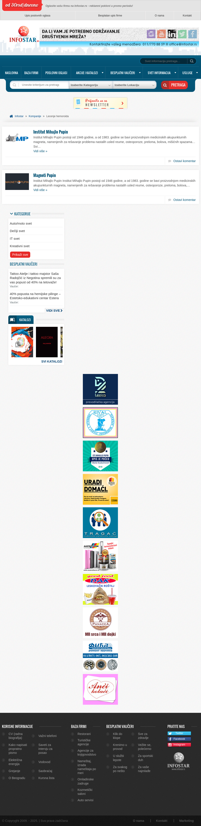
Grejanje (14, 771)
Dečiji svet (17, 231)
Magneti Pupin (44, 175)
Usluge (187, 72)
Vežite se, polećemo (144, 747)
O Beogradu (17, 778)
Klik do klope (117, 736)
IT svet (15, 238)
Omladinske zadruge (86, 781)
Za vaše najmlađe (144, 769)
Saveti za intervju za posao (45, 748)
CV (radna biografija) (16, 736)
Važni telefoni (47, 736)
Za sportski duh (145, 758)
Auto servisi (85, 800)
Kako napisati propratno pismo (18, 748)
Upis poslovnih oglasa (37, 15)
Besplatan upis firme (110, 15)
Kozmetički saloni (85, 792)
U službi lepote (118, 758)
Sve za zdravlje (143, 736)
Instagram (176, 745)
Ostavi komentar (184, 161)
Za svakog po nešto (120, 769)
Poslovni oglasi (56, 72)
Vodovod (44, 762)
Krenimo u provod (120, 747)
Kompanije (35, 116)
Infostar (19, 116)
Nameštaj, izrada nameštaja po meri (87, 767)
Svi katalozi (51, 361)
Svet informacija (159, 72)
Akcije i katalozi (87, 72)
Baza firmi (31, 72)
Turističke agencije (84, 742)
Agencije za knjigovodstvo (87, 752)
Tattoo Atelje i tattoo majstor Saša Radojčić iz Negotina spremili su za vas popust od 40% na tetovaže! (35, 278)
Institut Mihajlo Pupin (50, 132)
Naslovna (11, 72)
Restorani (84, 734)
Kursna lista (46, 778)
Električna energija (15, 762)
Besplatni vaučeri (122, 72)
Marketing (186, 820)
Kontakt (187, 15)
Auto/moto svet (21, 223)
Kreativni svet (20, 246)
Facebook (176, 739)
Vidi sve (53, 310)
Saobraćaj (45, 771)
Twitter (175, 733)
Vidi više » (40, 151)
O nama (159, 15)
